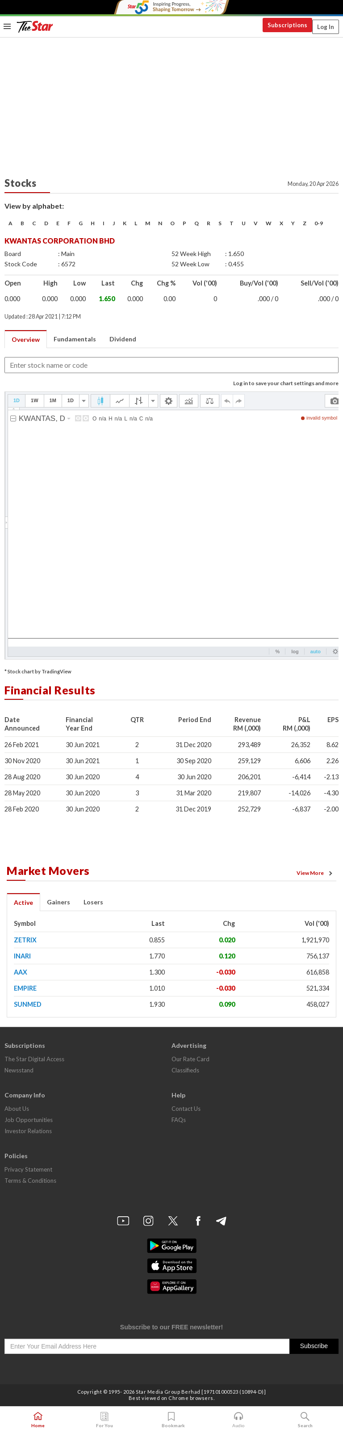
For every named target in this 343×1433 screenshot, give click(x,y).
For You (104, 1420)
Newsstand (18, 1070)
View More (316, 873)
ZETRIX (25, 940)
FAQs (179, 1119)
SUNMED (28, 1004)
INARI (22, 956)
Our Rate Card (190, 1059)
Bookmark (172, 1420)
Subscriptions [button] (287, 25)
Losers (93, 902)
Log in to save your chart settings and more (286, 383)
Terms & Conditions (30, 1180)
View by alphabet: (34, 206)
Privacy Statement (28, 1169)
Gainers (58, 902)
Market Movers (48, 870)
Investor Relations (28, 1131)
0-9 (318, 223)
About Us (16, 1108)
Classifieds (185, 1070)
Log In (325, 26)
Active (23, 902)
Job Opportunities (28, 1119)
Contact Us (186, 1108)
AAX (20, 972)
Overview (26, 339)
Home (38, 1420)
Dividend (122, 339)
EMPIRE (25, 988)
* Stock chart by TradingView (37, 671)
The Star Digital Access (34, 1059)
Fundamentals (75, 339)
